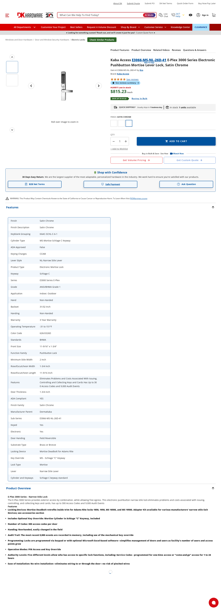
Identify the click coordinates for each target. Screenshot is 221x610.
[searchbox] (107, 15)
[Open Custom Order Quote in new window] (190, 160)
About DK (117, 3)
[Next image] (99, 86)
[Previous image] (31, 86)
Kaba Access (123, 73)
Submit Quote (133, 3)
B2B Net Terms (35, 184)
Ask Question (186, 184)
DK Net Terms (165, 3)
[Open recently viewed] (190, 15)
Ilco (141, 70)
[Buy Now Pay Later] (207, 3)
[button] (7, 15)
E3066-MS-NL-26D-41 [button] (149, 60)
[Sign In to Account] (205, 15)
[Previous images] (12, 57)
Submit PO (150, 3)
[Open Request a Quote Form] (136, 160)
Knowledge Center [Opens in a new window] (180, 27)
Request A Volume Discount (101, 27)
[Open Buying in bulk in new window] (138, 98)
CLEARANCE (201, 27)
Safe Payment (110, 184)
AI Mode (149, 15)
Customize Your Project (53, 27)
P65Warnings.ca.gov (138, 198)
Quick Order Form (185, 3)
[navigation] (155, 27)
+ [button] (125, 141)
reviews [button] (132, 79)
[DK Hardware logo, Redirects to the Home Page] (32, 15)
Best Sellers (76, 27)
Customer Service (153, 27)
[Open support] (214, 603)
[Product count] (120, 141)
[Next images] (12, 129)
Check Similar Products (102, 39)
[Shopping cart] (214, 15)
